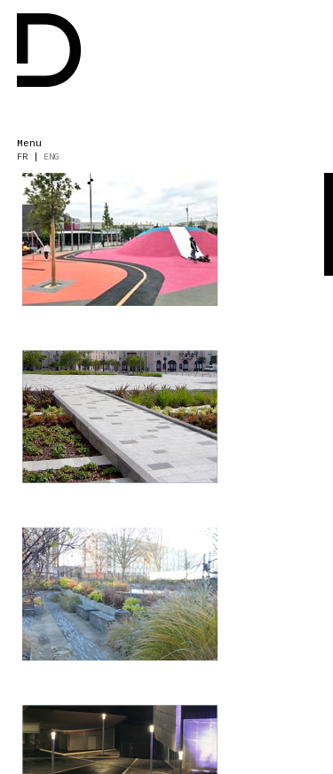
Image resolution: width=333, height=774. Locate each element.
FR (22, 157)
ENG (51, 157)
